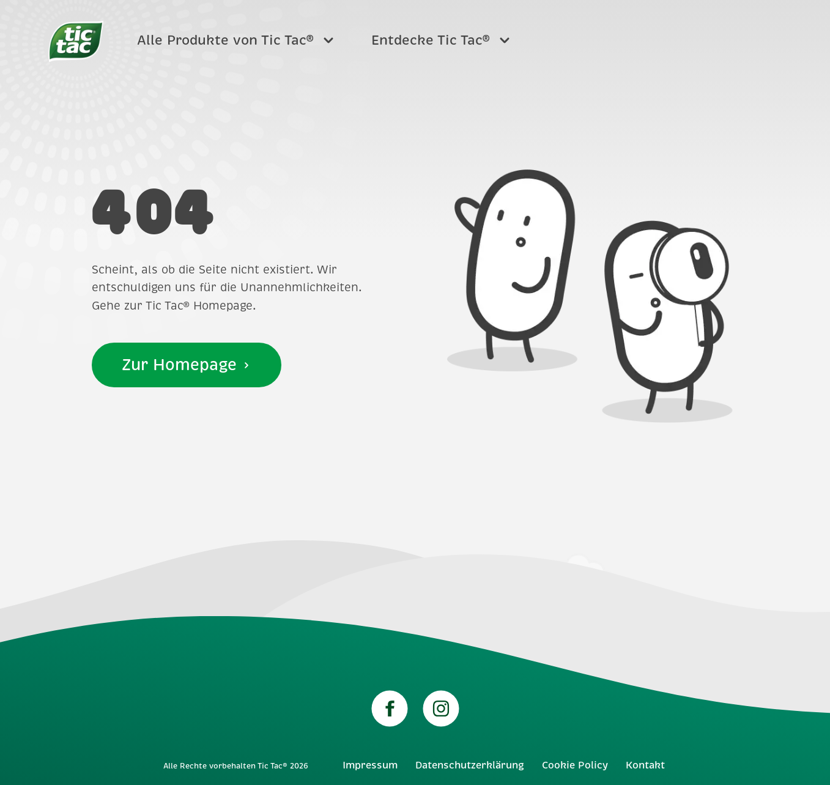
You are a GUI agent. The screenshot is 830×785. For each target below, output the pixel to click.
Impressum (370, 765)
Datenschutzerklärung (469, 765)
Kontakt (645, 765)
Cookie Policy (575, 765)
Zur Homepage (186, 365)
